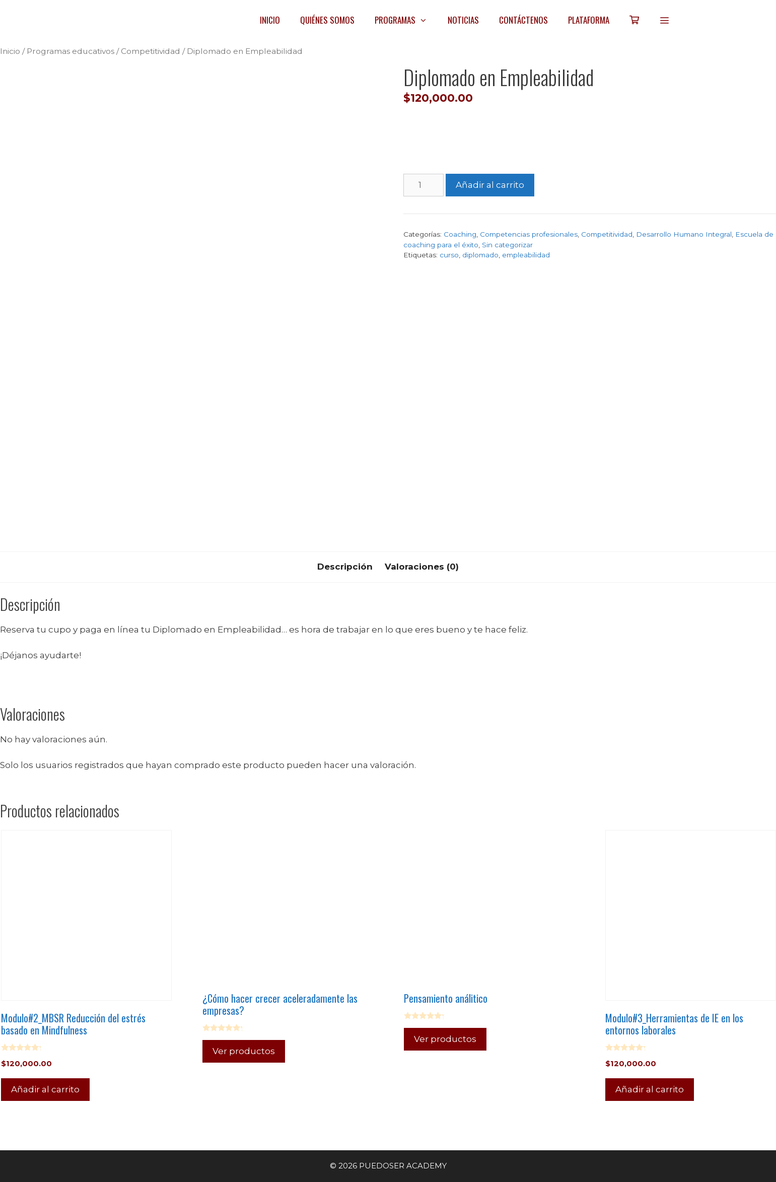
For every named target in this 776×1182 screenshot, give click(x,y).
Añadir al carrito (490, 185)
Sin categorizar (507, 245)
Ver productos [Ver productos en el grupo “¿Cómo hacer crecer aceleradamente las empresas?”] (244, 1051)
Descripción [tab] (345, 567)
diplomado (480, 255)
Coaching (460, 234)
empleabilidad (526, 255)
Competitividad (150, 51)
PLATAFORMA (588, 20)
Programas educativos (70, 51)
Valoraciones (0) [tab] (422, 567)
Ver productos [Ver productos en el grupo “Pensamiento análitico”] (445, 1039)
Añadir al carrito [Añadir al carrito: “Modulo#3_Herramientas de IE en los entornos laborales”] (649, 1089)
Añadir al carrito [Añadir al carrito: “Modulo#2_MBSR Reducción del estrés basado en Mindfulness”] (45, 1089)
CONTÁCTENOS (523, 20)
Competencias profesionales (529, 234)
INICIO (270, 20)
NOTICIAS (463, 20)
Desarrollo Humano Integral (684, 234)
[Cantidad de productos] (423, 185)
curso (449, 255)
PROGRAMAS (406, 20)
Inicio (10, 51)
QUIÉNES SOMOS (327, 20)
